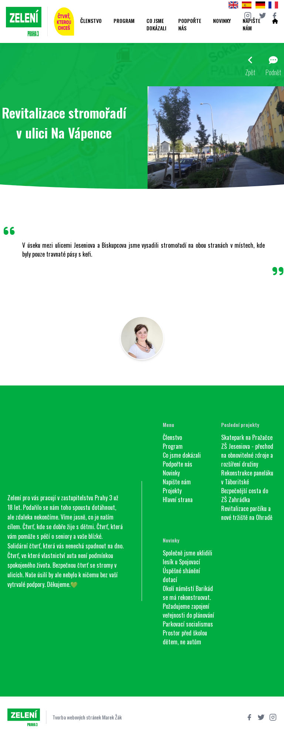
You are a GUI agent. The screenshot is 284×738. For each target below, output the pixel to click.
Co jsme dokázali (156, 24)
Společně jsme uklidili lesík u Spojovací (187, 557)
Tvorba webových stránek (77, 717)
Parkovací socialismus (188, 624)
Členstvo (91, 20)
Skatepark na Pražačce (247, 437)
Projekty (172, 490)
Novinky (222, 20)
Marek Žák (112, 717)
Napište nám (251, 24)
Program (124, 20)
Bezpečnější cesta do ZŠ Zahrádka (244, 495)
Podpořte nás (189, 24)
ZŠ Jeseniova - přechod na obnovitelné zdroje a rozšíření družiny (247, 455)
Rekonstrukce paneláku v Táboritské (247, 477)
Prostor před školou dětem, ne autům (185, 637)
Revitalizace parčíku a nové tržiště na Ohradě (247, 513)
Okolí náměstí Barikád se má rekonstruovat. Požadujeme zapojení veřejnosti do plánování (188, 602)
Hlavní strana (178, 499)
